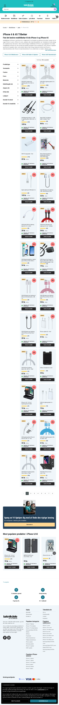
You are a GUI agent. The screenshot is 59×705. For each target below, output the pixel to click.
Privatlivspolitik (46, 614)
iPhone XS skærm (30, 666)
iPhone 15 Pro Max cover (48, 639)
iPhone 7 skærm (29, 668)
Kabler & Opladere (23, 17)
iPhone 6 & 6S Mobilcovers (11, 54)
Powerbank (39, 17)
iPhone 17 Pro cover (47, 627)
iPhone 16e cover (46, 631)
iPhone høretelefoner (30, 638)
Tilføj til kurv (28, 95)
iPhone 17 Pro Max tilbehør (32, 628)
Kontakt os (28, 616)
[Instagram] (9, 637)
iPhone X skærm (29, 664)
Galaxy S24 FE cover (47, 647)
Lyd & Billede (32, 17)
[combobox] (29, 9)
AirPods (28, 633)
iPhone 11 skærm (30, 660)
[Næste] (57, 17)
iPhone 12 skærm (30, 658)
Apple (18, 27)
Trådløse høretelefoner (31, 640)
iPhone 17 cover (46, 625)
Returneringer (29, 614)
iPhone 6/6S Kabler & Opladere (30, 54)
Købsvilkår (28, 612)
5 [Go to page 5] (41, 493)
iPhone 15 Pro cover (47, 637)
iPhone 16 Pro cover (47, 633)
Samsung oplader (30, 644)
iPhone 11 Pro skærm (30, 662)
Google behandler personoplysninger (16, 691)
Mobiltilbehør (14, 17)
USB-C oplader (29, 648)
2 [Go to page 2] (30, 493)
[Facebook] (5, 637)
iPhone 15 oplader (30, 646)
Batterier (47, 17)
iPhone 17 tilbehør (30, 624)
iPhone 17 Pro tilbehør (31, 626)
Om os (44, 612)
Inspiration (45, 618)
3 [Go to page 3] (34, 493)
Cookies (44, 616)
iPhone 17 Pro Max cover (48, 629)
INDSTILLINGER (15, 701)
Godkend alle (43, 701)
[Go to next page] (52, 493)
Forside (5, 27)
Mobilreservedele (5, 17)
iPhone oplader (29, 642)
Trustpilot (6, 582)
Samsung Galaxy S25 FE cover (49, 645)
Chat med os (29, 524)
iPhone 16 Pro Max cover (48, 635)
